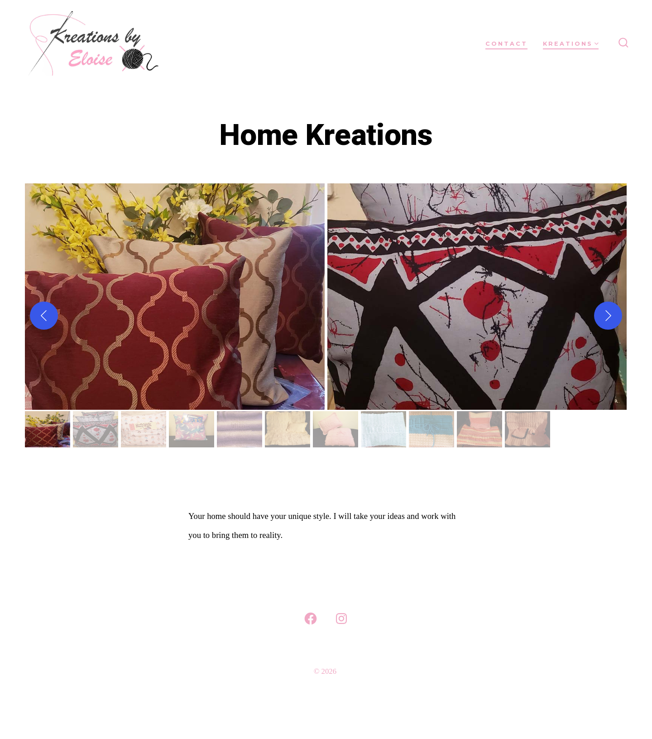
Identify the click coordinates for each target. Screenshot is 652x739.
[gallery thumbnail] (47, 429)
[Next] (608, 316)
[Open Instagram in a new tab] (341, 618)
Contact (506, 43)
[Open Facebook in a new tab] (310, 618)
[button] (175, 296)
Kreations (571, 43)
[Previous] (44, 316)
